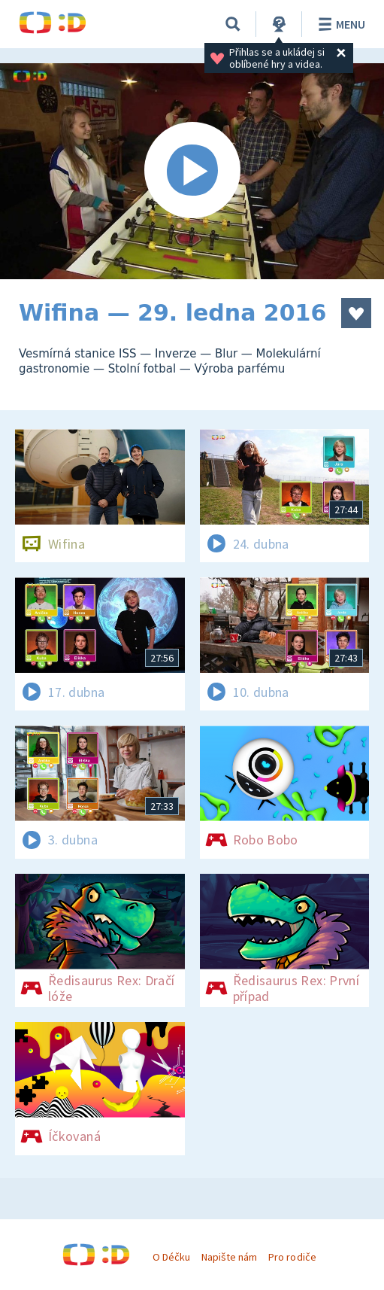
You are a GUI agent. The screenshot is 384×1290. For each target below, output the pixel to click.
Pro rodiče (292, 1257)
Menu (339, 24)
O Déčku (171, 1257)
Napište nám (229, 1257)
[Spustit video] (192, 171)
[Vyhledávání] (232, 24)
